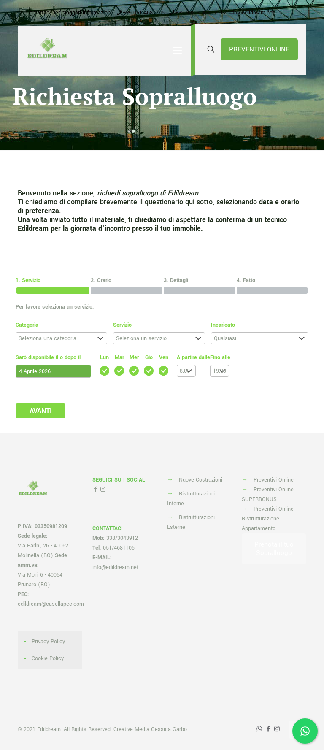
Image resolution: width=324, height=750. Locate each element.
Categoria (27, 325)
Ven (163, 357)
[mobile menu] (177, 51)
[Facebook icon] (268, 729)
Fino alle (220, 357)
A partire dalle (193, 357)
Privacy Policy (48, 641)
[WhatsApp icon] (259, 729)
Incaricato (223, 325)
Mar (119, 357)
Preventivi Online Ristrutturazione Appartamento (268, 518)
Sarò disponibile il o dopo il (48, 357)
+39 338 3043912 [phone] (196, 12)
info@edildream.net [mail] (251, 12)
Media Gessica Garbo (161, 729)
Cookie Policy (48, 658)
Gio (149, 357)
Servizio (122, 325)
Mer (134, 357)
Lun (104, 357)
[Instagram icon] (277, 729)
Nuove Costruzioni (200, 480)
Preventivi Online (274, 480)
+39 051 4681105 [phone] (144, 12)
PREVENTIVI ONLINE (259, 49)
